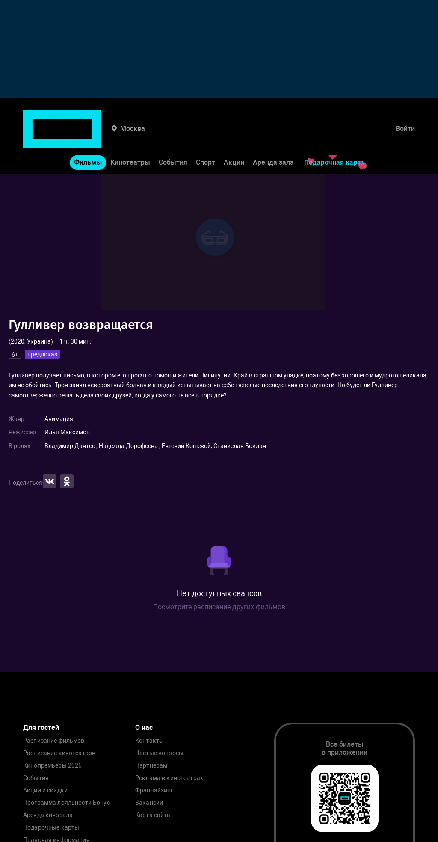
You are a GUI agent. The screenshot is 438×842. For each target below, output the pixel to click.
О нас (144, 727)
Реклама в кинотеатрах (169, 778)
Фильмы (88, 136)
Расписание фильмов (54, 741)
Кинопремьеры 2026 (52, 765)
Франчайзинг (154, 790)
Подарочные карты (51, 827)
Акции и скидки (45, 790)
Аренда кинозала (48, 815)
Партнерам (151, 765)
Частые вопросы (159, 753)
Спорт (205, 136)
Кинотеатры (130, 136)
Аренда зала (273, 136)
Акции (234, 136)
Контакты (149, 741)
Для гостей (41, 727)
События (173, 136)
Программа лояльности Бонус (66, 803)
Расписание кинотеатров (59, 753)
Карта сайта (153, 815)
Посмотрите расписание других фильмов (219, 607)
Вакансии (149, 803)
